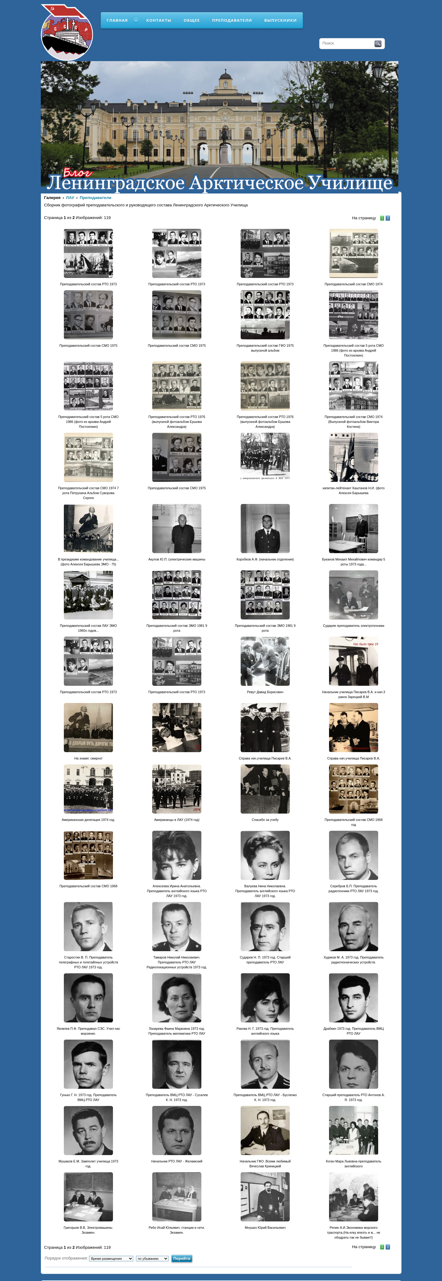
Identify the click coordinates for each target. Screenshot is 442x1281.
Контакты (159, 20)
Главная (117, 20)
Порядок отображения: (89, 1258)
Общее (192, 20)
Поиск (378, 44)
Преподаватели (232, 20)
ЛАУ (70, 197)
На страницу (364, 218)
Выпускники (280, 20)
